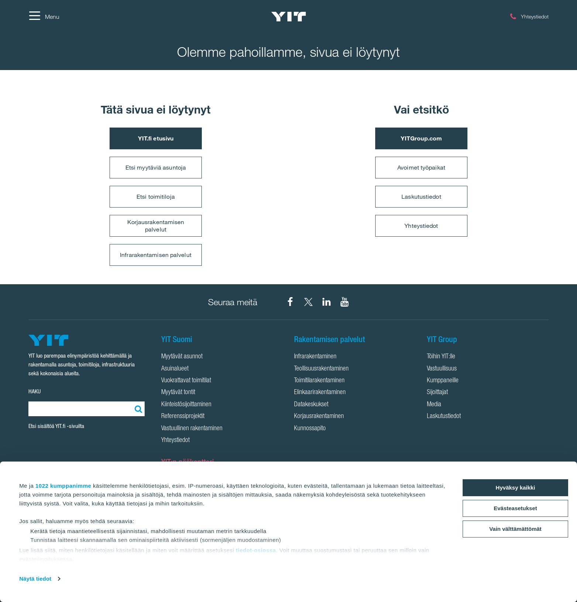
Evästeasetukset (515, 508)
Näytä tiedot (35, 578)
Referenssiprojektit (182, 416)
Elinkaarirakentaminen (320, 392)
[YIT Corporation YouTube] (344, 302)
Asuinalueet (175, 369)
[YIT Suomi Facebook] (290, 302)
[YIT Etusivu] (288, 16)
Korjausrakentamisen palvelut (155, 225)
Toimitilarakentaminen (319, 380)
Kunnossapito (310, 428)
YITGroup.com (421, 138)
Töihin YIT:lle (441, 357)
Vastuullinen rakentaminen (191, 428)
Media (434, 404)
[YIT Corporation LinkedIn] (326, 302)
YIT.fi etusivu (155, 138)
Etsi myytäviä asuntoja (155, 167)
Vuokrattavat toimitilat (186, 380)
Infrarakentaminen (315, 357)
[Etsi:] (137, 409)
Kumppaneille (443, 380)
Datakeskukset (311, 404)
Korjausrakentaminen (319, 416)
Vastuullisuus (442, 369)
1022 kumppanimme (63, 486)
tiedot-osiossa (256, 550)
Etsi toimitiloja (156, 196)
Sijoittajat (437, 392)
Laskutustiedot (421, 196)
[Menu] (43, 16)
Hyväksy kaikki (515, 487)
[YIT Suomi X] (308, 302)
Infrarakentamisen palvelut (155, 254)
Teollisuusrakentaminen (321, 369)
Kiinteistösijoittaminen (186, 404)
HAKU (34, 391)
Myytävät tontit (178, 392)
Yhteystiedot (421, 225)
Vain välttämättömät (515, 529)
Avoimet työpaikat (421, 167)
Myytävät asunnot (182, 357)
